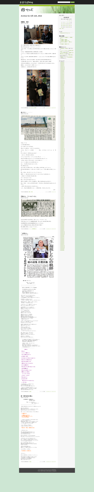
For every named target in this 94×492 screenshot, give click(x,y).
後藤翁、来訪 (25, 22)
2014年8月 (62, 208)
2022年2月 (62, 105)
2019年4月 (62, 144)
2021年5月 (62, 115)
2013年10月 (63, 220)
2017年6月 (62, 169)
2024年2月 (62, 78)
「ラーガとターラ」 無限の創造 (66, 54)
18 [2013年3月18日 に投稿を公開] (61, 25)
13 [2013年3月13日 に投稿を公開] (64, 23)
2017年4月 (62, 171)
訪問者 (35, 107)
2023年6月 (62, 87)
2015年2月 (62, 201)
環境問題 (33, 228)
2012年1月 (62, 244)
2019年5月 (62, 143)
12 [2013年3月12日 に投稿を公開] (63, 23)
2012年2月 (62, 243)
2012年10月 (63, 234)
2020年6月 (62, 128)
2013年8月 (62, 222)
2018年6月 (62, 155)
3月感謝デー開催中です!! (65, 40)
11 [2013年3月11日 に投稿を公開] (61, 23)
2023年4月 (62, 90)
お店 (29, 107)
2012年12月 (63, 231)
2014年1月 (62, 216)
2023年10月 (63, 83)
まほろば (32, 107)
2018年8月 (62, 153)
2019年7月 (62, 140)
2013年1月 (62, 230)
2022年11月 (63, 94)
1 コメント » (54, 191)
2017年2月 (62, 174)
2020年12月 (63, 121)
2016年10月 (63, 178)
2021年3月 (62, 117)
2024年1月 (62, 79)
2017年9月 (62, 166)
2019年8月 (62, 139)
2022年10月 (63, 95)
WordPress (54, 489)
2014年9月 (62, 207)
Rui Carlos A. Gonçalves (51, 490)
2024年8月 (62, 71)
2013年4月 (62, 227)
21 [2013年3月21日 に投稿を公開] (66, 25)
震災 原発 (31, 191)
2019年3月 (62, 145)
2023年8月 (62, 85)
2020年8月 (62, 125)
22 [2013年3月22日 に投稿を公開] (67, 25)
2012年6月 (62, 238)
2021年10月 (63, 109)
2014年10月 (63, 206)
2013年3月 (62, 228)
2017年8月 (62, 167)
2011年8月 (62, 250)
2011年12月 (63, 245)
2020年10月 (63, 123)
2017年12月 (63, 162)
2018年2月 (62, 160)
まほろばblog (26, 2)
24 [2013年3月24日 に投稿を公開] (71, 25)
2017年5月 (62, 170)
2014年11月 (63, 205)
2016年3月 (62, 186)
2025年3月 (62, 63)
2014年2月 (62, 215)
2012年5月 (62, 239)
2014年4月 (62, 213)
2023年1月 (62, 92)
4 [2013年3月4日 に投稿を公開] (61, 22)
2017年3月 (62, 173)
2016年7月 (62, 182)
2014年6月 (62, 211)
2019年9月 (62, 138)
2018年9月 (62, 152)
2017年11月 (63, 163)
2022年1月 (62, 106)
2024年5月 (62, 75)
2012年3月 (62, 242)
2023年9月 (62, 84)
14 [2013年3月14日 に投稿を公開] (66, 23)
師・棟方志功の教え (26, 408)
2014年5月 (62, 212)
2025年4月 (62, 62)
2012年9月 (62, 235)
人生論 (30, 480)
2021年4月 (62, 116)
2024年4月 (62, 76)
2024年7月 (62, 72)
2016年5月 (62, 184)
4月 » (63, 28)
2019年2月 (62, 146)
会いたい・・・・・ (26, 112)
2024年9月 (62, 70)
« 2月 (60, 28)
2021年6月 (62, 114)
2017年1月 (62, 175)
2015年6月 (62, 197)
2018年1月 (62, 161)
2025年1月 (62, 65)
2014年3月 (62, 214)
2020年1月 (62, 133)
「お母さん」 (25, 233)
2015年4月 (62, 199)
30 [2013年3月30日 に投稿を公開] (69, 27)
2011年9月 (62, 249)
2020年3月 (62, 131)
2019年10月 (63, 137)
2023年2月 (62, 91)
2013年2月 (62, 229)
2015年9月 (62, 193)
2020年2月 (62, 132)
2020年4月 (62, 130)
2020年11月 (63, 122)
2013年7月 (62, 223)
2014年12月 (63, 204)
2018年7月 (62, 154)
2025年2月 (62, 64)
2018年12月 (63, 148)
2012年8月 (62, 236)
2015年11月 (63, 191)
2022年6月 (62, 100)
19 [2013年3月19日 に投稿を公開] (63, 25)
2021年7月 (62, 113)
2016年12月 (63, 176)
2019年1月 (62, 147)
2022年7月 (62, 99)
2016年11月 (63, 177)
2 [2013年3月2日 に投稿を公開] (69, 20)
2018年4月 (62, 158)
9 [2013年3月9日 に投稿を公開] (69, 22)
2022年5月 (62, 101)
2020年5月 (62, 129)
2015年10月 (63, 192)
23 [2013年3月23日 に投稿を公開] (69, 25)
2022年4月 (62, 102)
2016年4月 (62, 185)
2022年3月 (62, 103)
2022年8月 (62, 98)
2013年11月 (63, 219)
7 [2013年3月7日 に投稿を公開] (66, 22)
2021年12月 (63, 107)
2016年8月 (62, 181)
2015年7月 (62, 196)
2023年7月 (62, 86)
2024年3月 (62, 77)
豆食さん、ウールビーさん (28, 196)
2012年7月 (62, 237)
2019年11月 (63, 136)
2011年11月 (63, 246)
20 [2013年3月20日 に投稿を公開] (64, 25)
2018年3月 (62, 159)
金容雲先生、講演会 (64, 48)
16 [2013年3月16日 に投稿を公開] (69, 23)
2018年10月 (63, 151)
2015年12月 (63, 190)
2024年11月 (63, 68)
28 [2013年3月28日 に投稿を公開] (66, 27)
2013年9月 (62, 221)
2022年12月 (63, 93)
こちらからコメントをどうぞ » (51, 107)
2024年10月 (63, 69)
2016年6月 (62, 183)
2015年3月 (62, 200)
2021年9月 (62, 110)
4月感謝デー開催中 (64, 39)
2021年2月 (62, 118)
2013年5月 (62, 226)
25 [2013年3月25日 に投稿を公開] (61, 27)
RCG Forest (43, 490)
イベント (30, 228)
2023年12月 (63, 80)
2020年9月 (62, 124)
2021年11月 (63, 108)
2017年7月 (62, 168)
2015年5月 (62, 198)
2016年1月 (62, 189)
